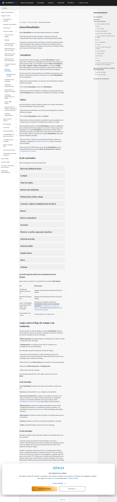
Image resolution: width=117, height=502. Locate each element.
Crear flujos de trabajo (9, 35)
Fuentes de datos (10, 131)
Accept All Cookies (44, 494)
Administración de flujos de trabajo (11, 49)
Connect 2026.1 (9, 162)
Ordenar (97, 60)
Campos (97, 26)
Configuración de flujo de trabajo (11, 44)
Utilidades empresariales (11, 114)
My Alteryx (71, 2)
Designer (43, 17)
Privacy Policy (73, 483)
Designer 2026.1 (9, 15)
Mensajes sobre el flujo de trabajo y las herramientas (104, 68)
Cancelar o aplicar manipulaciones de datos (105, 36)
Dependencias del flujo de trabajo (10, 54)
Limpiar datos (99, 55)
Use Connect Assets (9, 150)
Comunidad (60, 2)
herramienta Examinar (60, 136)
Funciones (10, 127)
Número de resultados (101, 31)
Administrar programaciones (9, 85)
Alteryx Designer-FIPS (10, 145)
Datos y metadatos (100, 42)
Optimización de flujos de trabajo (9, 59)
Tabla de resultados (100, 21)
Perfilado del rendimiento (101, 78)
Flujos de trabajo (10, 31)
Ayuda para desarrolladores (9, 171)
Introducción (10, 28)
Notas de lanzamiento (7, 12)
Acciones (97, 44)
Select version (83, 2)
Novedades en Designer (7, 20)
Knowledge (40, 2)
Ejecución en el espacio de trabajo (10, 90)
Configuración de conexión (10, 140)
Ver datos (96, 19)
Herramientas (10, 124)
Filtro (96, 58)
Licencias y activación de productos (9, 166)
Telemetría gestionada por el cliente (10, 96)
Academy (51, 2)
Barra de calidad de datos (102, 24)
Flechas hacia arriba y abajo (103, 33)
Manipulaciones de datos (10, 75)
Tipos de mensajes (100, 72)
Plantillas (7, 40)
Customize (72, 494)
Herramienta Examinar (61, 305)
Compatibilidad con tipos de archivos (10, 135)
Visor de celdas (99, 28)
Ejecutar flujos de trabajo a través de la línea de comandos (11, 108)
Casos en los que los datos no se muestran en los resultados (104, 63)
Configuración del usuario (47, 146)
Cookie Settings (57, 488)
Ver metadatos (98, 17)
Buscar (97, 40)
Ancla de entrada (100, 51)
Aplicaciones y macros (10, 119)
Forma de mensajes (100, 74)
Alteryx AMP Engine (11, 102)
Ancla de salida (99, 53)
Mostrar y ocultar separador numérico (103, 47)
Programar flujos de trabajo (11, 80)
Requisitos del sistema (9, 24)
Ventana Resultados (11, 70)
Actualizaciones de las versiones (9, 154)
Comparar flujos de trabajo (10, 64)
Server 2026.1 (9, 158)
